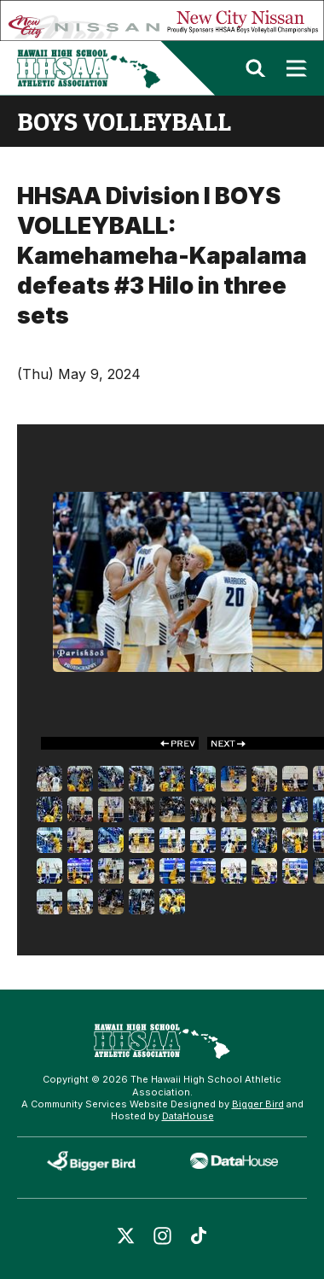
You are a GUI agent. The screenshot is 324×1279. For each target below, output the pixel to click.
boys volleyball (124, 121)
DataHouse (188, 1116)
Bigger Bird (258, 1104)
